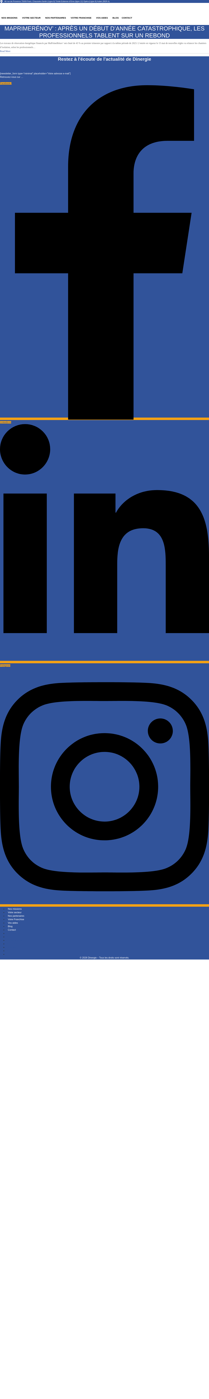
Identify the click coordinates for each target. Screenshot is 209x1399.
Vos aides (102, 18)
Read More (5, 51)
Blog (115, 18)
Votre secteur (31, 18)
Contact (127, 18)
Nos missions (9, 18)
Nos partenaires (55, 18)
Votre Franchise (81, 18)
